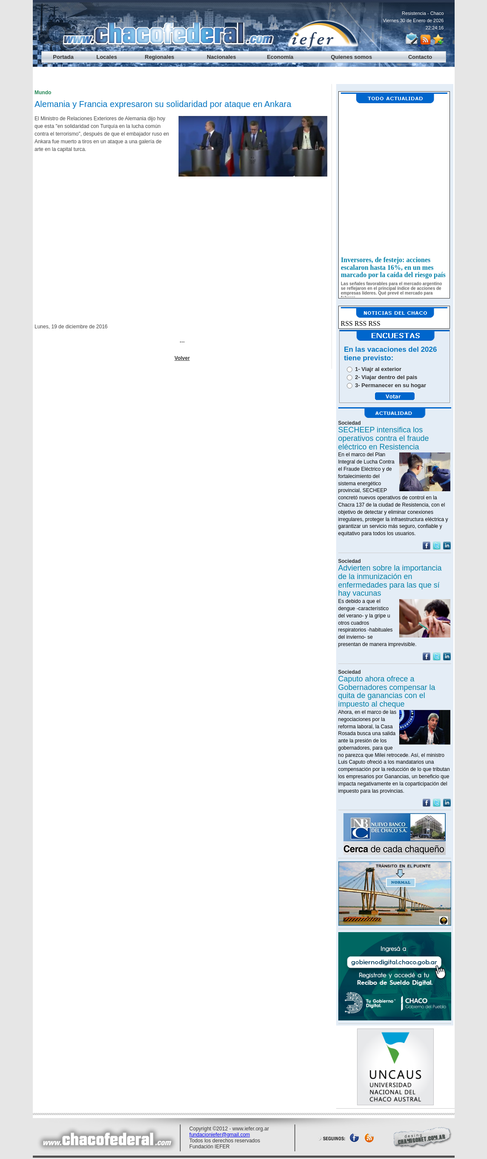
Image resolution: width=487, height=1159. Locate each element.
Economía (280, 57)
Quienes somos (351, 57)
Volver (182, 358)
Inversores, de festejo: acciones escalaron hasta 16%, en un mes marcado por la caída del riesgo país (393, 270)
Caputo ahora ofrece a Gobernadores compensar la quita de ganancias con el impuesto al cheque (386, 691)
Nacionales (221, 57)
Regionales (159, 57)
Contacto (420, 57)
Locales (106, 57)
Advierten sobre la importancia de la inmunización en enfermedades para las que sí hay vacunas (390, 580)
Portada (63, 57)
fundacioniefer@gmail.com (219, 1135)
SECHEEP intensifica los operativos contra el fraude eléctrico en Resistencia (383, 438)
